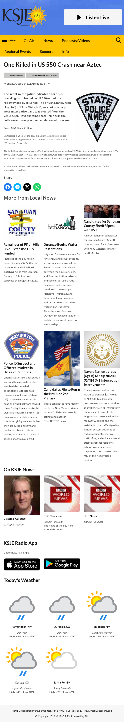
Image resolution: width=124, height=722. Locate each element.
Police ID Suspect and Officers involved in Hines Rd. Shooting (22, 352)
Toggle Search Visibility (118, 41)
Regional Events (18, 51)
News (48, 40)
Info (65, 51)
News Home (16, 75)
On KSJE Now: (19, 469)
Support (46, 51)
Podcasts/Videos (76, 40)
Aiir (86, 716)
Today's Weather (22, 580)
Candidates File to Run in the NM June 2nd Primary (62, 365)
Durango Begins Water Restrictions (62, 228)
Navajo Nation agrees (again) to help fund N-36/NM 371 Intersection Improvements (102, 359)
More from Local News (44, 75)
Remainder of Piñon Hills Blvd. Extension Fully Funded (22, 230)
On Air (29, 40)
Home (10, 40)
